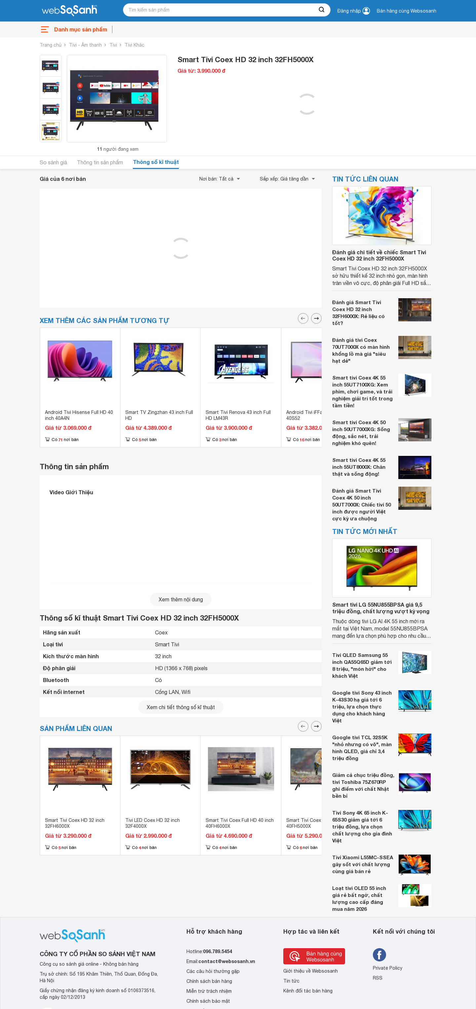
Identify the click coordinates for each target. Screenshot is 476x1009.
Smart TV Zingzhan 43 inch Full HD (159, 415)
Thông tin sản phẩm (100, 162)
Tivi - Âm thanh (85, 45)
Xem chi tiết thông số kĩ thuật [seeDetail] (181, 707)
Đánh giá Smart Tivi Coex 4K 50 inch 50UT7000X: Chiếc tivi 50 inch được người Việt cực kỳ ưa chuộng (361, 504)
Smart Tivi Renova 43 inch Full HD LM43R (238, 415)
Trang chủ (50, 45)
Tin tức (291, 981)
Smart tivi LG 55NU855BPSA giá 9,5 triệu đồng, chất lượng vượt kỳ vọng (380, 607)
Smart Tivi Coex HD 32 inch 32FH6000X (74, 823)
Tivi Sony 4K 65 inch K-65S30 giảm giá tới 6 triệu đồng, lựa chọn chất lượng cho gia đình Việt (362, 826)
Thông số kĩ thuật (156, 162)
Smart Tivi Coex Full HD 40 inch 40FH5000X (320, 823)
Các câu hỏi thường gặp (213, 971)
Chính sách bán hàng (209, 981)
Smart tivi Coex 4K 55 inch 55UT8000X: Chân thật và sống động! (358, 467)
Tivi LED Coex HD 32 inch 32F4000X (152, 823)
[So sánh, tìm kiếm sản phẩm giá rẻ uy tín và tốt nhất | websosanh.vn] (69, 11)
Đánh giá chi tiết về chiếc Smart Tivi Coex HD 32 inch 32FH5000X (379, 255)
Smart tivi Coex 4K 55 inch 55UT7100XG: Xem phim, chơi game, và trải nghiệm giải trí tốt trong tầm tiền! (362, 391)
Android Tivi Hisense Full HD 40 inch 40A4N (79, 415)
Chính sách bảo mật (208, 1001)
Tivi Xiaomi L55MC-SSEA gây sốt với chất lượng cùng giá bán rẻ (362, 864)
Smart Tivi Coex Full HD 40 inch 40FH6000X (240, 823)
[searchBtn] (322, 10)
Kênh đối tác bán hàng (308, 990)
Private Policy (387, 968)
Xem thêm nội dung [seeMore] (181, 599)
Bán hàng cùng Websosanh (406, 11)
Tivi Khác (134, 45)
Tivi (113, 45)
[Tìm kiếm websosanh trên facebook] (379, 954)
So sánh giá (53, 162)
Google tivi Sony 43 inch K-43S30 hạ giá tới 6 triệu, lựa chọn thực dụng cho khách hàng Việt (362, 706)
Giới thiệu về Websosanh (310, 971)
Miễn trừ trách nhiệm (209, 991)
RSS (377, 978)
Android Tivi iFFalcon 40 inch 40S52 (317, 415)
